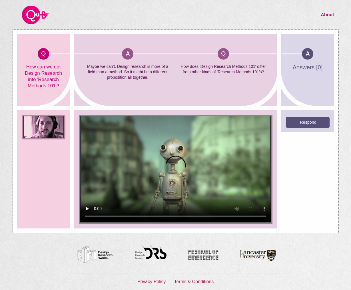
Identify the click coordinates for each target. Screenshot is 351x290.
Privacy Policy (152, 281)
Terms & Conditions (194, 281)
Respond (308, 122)
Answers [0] (307, 67)
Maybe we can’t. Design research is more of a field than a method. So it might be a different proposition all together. (127, 72)
